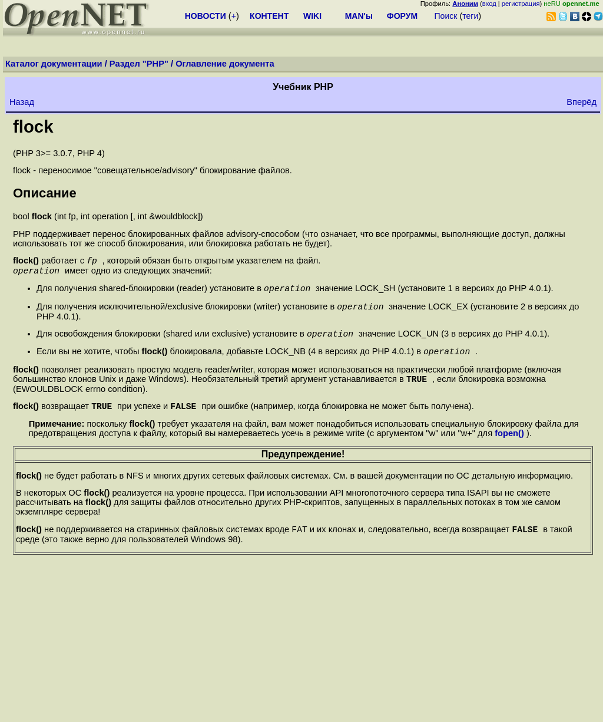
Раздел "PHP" (139, 63)
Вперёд (581, 102)
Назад (21, 102)
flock (33, 126)
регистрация (521, 3)
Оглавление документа (224, 63)
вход (489, 3)
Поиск (446, 16)
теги (470, 16)
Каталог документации (53, 63)
